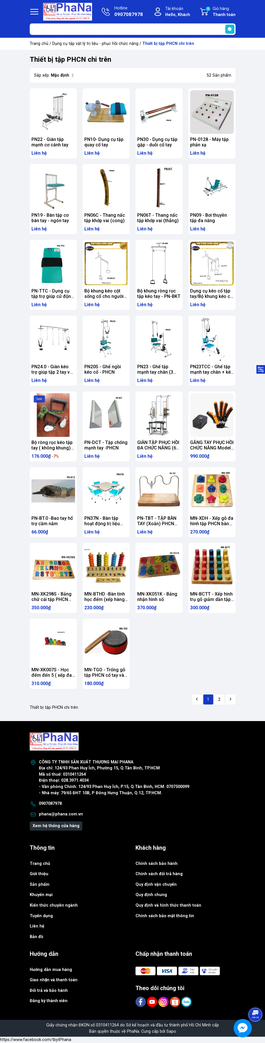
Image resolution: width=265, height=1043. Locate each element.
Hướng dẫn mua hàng (51, 969)
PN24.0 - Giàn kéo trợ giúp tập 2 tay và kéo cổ (51, 372)
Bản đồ (36, 936)
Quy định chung (151, 894)
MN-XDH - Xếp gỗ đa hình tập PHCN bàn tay (211, 523)
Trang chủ (39, 43)
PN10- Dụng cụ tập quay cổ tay (103, 142)
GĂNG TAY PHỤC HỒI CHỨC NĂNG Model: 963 (212, 448)
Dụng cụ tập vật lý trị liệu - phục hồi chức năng (95, 43)
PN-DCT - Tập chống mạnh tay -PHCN (105, 445)
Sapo (171, 1031)
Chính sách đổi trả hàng (159, 873)
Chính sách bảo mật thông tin (165, 915)
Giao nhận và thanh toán (54, 980)
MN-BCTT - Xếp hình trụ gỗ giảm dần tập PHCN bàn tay (211, 599)
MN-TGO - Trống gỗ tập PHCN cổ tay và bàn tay (104, 675)
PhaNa (133, 1031)
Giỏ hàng (220, 12)
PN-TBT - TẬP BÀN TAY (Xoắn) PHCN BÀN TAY (156, 523)
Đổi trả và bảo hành (49, 990)
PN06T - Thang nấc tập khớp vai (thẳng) (158, 217)
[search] (229, 29)
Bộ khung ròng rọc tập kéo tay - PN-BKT (158, 293)
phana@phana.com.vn (61, 814)
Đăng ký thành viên (48, 1000)
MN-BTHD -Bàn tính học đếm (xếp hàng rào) (104, 599)
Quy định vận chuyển (156, 884)
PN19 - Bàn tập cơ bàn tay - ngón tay (50, 217)
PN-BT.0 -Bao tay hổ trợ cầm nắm (52, 520)
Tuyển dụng (41, 915)
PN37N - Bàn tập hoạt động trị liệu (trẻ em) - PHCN (102, 523)
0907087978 (50, 803)
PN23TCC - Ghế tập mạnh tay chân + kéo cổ (212, 372)
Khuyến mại (41, 894)
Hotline (128, 12)
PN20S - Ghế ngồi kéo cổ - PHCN (102, 369)
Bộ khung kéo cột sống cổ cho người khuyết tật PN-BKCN (104, 296)
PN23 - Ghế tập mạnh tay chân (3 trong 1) (155, 372)
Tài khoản (177, 12)
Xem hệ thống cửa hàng (56, 825)
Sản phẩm (39, 884)
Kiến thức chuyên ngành (54, 905)
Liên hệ (37, 926)
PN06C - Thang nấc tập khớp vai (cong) (104, 217)
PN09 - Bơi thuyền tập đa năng (208, 217)
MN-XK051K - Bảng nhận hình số (157, 596)
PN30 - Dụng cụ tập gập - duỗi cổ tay (157, 142)
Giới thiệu (39, 873)
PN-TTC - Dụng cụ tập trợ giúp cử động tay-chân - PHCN (52, 296)
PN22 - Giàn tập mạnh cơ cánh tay (49, 142)
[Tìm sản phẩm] (133, 29)
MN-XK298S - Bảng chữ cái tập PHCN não (51, 599)
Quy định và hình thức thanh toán (168, 905)
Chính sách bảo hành (157, 863)
